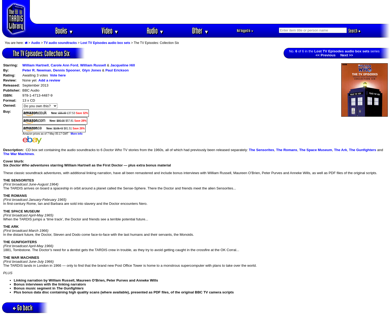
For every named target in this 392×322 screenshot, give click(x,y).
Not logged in (245, 30)
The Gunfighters (362, 150)
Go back (23, 307)
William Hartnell (35, 65)
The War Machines (18, 154)
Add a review (49, 80)
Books (64, 30)
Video (110, 30)
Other (200, 30)
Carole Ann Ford (64, 65)
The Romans (286, 150)
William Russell (93, 65)
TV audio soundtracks (60, 43)
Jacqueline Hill (122, 65)
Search (354, 31)
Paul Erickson (117, 70)
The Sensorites (261, 150)
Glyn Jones (91, 70)
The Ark (340, 150)
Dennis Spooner (66, 70)
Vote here (58, 75)
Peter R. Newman (36, 70)
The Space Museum (315, 150)
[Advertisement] (210, 12)
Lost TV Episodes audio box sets (105, 43)
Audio (155, 30)
